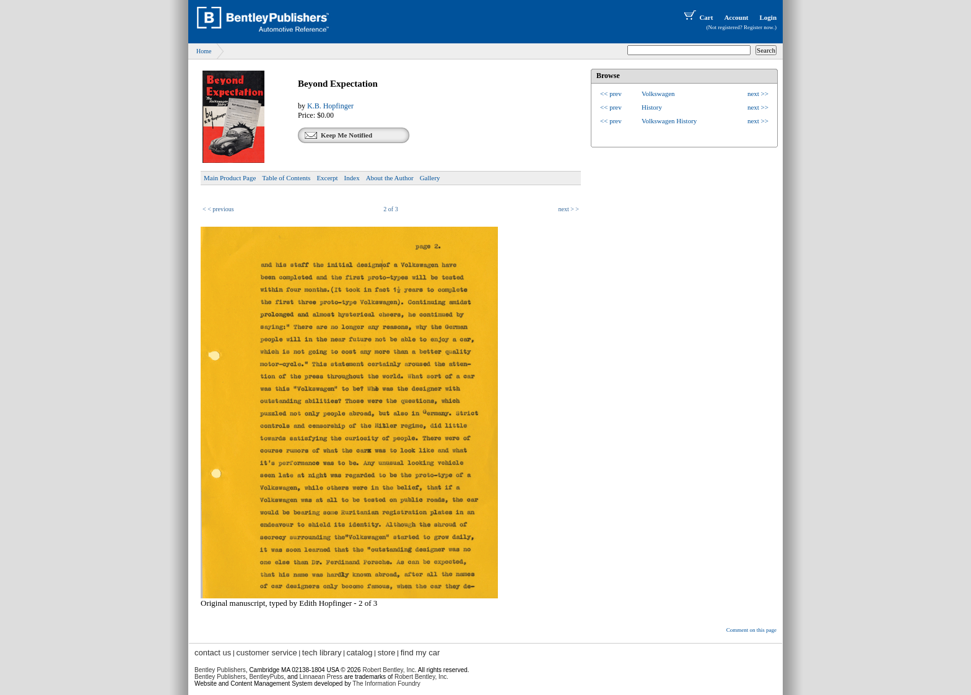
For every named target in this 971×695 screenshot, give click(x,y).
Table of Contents (286, 177)
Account (736, 17)
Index (352, 177)
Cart (697, 17)
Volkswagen (658, 93)
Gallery (430, 177)
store (387, 652)
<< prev (611, 93)
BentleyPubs (266, 676)
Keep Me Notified (346, 135)
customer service (266, 652)
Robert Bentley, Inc (388, 670)
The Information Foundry (386, 683)
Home (203, 51)
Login (768, 17)
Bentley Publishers (220, 670)
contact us (212, 652)
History (652, 107)
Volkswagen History (669, 121)
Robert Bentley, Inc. (421, 676)
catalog (360, 652)
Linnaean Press (321, 676)
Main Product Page (230, 177)
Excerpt (326, 177)
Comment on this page (751, 630)
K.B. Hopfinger (330, 106)
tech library (322, 652)
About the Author (390, 177)
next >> (758, 93)
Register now (758, 27)
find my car (420, 652)
